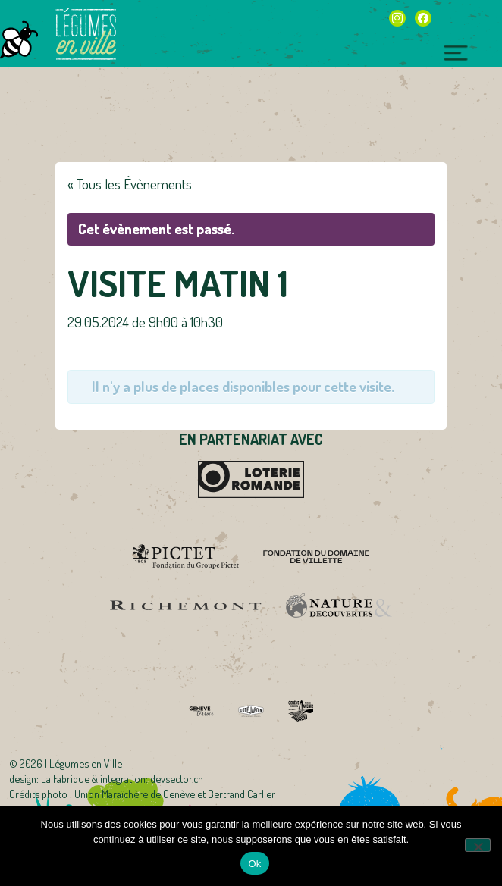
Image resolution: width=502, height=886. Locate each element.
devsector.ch (176, 778)
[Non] (478, 845)
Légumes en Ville (85, 34)
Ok (254, 863)
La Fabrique (65, 778)
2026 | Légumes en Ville (71, 763)
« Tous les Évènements (129, 183)
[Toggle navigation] (456, 51)
